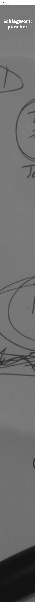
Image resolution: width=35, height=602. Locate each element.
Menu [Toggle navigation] (5, 2)
